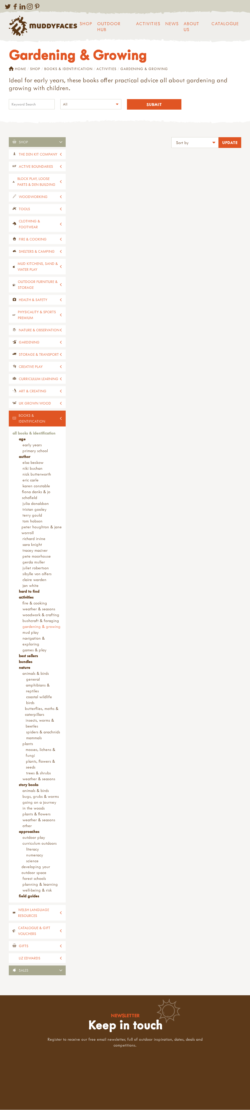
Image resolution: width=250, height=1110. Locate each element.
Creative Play (31, 366)
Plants (27, 743)
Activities (148, 23)
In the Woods (33, 808)
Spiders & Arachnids (43, 732)
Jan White (30, 585)
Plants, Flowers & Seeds (40, 764)
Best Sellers (28, 656)
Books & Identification (68, 68)
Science (32, 861)
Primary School (35, 450)
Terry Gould (32, 515)
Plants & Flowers (36, 814)
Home (17, 68)
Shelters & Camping (37, 251)
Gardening (29, 342)
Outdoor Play (33, 837)
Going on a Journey (39, 802)
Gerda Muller (33, 562)
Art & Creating (32, 391)
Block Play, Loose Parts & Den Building (36, 181)
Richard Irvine (33, 538)
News (172, 23)
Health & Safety (33, 300)
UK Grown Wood (35, 403)
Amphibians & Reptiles (38, 688)
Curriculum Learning (38, 379)
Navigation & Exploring (33, 641)
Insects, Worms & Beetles (40, 723)
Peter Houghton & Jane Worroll (41, 530)
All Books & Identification (33, 433)
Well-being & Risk (37, 890)
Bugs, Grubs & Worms (40, 796)
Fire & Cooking (33, 239)
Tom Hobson (32, 521)
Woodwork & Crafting (40, 614)
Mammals (34, 738)
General (33, 679)
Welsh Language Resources (33, 913)
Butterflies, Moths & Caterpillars (41, 711)
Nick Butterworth (36, 474)
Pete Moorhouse (36, 556)
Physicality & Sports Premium (37, 315)
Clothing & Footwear (29, 224)
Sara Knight (32, 544)
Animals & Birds (35, 673)
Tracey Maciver (35, 550)
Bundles (25, 661)
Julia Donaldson (35, 503)
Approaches (29, 831)
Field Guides (29, 896)
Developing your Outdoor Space (35, 869)
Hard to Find (29, 591)
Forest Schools (34, 878)
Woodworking (33, 197)
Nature (24, 667)
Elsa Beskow (32, 462)
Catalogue (225, 23)
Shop (86, 23)
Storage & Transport (39, 354)
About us (191, 26)
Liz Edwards (29, 958)
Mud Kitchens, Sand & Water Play (38, 266)
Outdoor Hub (109, 26)
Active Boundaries (36, 166)
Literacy (32, 849)
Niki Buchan (32, 468)
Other (27, 825)
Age (22, 439)
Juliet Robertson (35, 568)
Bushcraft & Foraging (40, 620)
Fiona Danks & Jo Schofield (36, 494)
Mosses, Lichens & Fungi (40, 752)
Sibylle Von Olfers (37, 573)
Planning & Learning (40, 884)
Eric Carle (30, 480)
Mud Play (30, 632)
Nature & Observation (39, 330)
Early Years (32, 445)
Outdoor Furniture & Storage (38, 285)
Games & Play (34, 650)
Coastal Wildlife (39, 697)
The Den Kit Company (38, 154)
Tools (24, 209)
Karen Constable (36, 486)
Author (24, 456)
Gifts (23, 946)
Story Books (28, 784)
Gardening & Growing (41, 626)
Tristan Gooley (34, 509)
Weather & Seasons (38, 609)
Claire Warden (34, 579)
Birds (30, 702)
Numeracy (34, 855)
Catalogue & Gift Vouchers (34, 931)
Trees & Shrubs (38, 773)
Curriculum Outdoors (39, 843)
